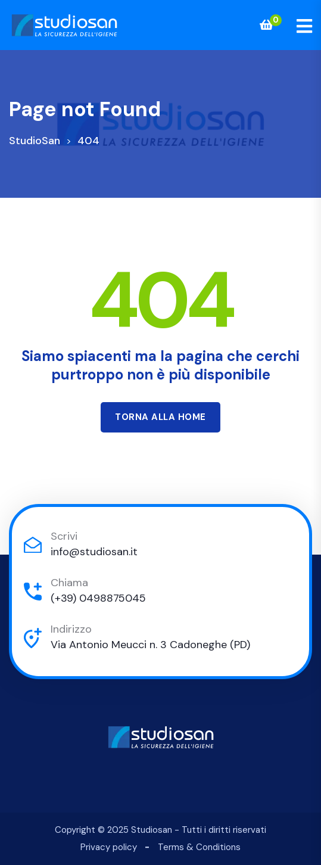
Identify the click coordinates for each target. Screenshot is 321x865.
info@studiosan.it (94, 551)
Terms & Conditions (199, 847)
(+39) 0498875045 (98, 598)
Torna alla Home (160, 417)
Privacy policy (108, 847)
